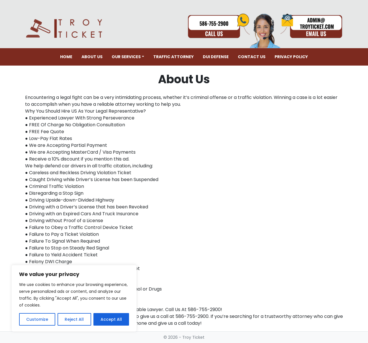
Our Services (126, 57)
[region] (74, 298)
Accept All (111, 319)
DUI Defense (216, 57)
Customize (37, 319)
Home (66, 57)
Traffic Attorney (173, 57)
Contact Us (251, 57)
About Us (92, 57)
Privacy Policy (291, 57)
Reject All (74, 319)
